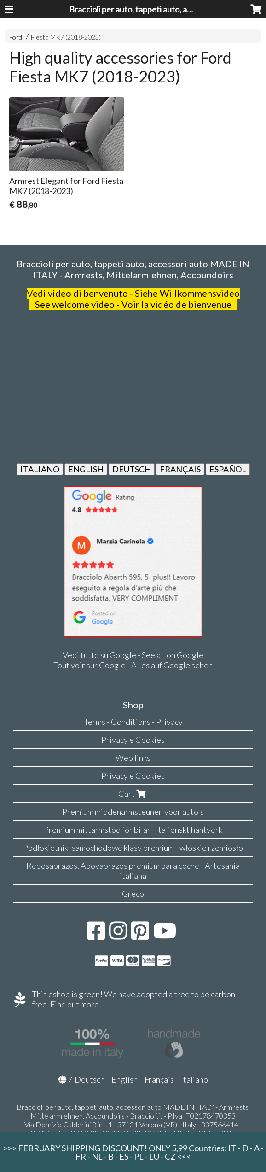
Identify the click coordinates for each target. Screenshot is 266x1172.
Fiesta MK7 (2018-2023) (66, 37)
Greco (133, 894)
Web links (133, 758)
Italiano (194, 1079)
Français (159, 1079)
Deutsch (89, 1079)
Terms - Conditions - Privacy (133, 722)
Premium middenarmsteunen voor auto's (133, 812)
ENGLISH (86, 469)
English (124, 1079)
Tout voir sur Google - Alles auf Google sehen (133, 665)
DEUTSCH (131, 469)
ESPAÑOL (227, 469)
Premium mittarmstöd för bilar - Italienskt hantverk (133, 830)
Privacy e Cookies (133, 740)
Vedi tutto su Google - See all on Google (133, 655)
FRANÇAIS (180, 469)
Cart (133, 794)
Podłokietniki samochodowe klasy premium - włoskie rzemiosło (133, 847)
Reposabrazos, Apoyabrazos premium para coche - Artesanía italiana (133, 870)
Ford (15, 37)
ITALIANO (39, 469)
